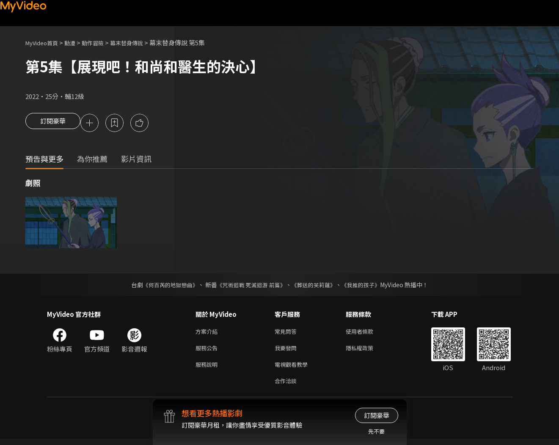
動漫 (76, 42)
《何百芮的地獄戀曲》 (164, 286)
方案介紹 (208, 333)
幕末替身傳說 (140, 42)
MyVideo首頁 (44, 42)
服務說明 (208, 368)
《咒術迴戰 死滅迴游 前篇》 (250, 286)
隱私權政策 (367, 350)
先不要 (376, 431)
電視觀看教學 (294, 368)
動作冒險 (102, 42)
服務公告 (208, 350)
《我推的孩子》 (367, 286)
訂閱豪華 (53, 123)
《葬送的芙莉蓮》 (316, 286)
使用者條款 (367, 333)
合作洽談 (287, 386)
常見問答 (287, 333)
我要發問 (287, 350)
